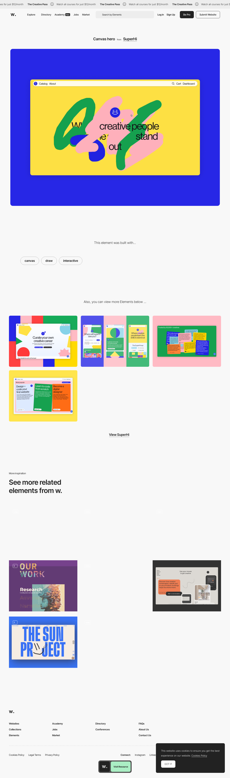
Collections (15, 729)
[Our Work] (43, 586)
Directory (46, 14)
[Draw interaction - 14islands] (43, 530)
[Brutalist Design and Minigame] (115, 641)
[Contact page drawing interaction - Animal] (187, 530)
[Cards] (43, 396)
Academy (62, 14)
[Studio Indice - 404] (115, 586)
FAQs (141, 723)
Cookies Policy (16, 754)
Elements (14, 735)
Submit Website (208, 14)
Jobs (76, 14)
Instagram (140, 754)
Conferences (102, 729)
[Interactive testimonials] (187, 341)
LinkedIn (154, 754)
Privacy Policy (52, 754)
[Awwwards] (13, 14)
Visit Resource (121, 766)
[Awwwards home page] (104, 766)
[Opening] (43, 642)
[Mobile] (115, 341)
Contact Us (145, 735)
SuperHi (130, 39)
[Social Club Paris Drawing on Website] (115, 530)
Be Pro (186, 14)
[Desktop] (43, 341)
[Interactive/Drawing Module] (187, 586)
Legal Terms (34, 754)
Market (86, 14)
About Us (144, 729)
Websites (14, 723)
